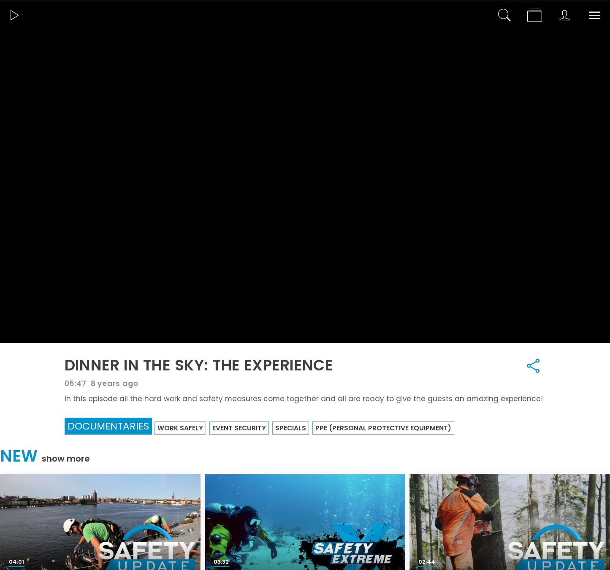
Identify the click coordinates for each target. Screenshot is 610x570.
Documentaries (108, 426)
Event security (239, 428)
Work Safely (180, 428)
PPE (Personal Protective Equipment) (383, 428)
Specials (290, 428)
